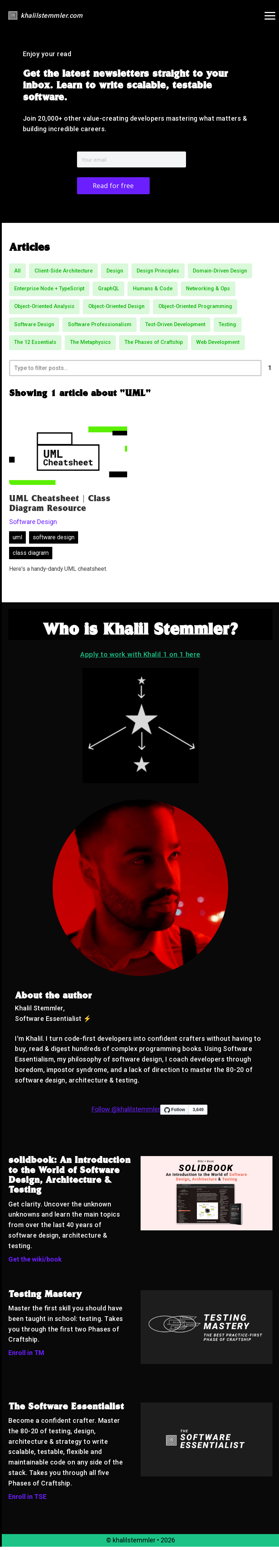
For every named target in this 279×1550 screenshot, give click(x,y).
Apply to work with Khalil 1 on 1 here (140, 657)
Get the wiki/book (35, 1262)
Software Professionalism (100, 326)
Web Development (217, 344)
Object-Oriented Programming (195, 308)
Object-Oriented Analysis (44, 308)
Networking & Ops (208, 290)
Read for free (113, 186)
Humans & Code (153, 290)
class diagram (31, 556)
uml (17, 540)
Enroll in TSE (27, 1500)
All (17, 272)
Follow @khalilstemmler (126, 1112)
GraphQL (108, 290)
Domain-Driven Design (220, 272)
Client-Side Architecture (64, 272)
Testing (227, 326)
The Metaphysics (90, 344)
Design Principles (158, 272)
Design (114, 272)
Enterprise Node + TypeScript (49, 290)
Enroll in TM (26, 1356)
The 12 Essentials (35, 344)
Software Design (34, 326)
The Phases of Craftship (154, 344)
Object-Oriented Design (116, 308)
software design (53, 540)
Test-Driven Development (175, 326)
